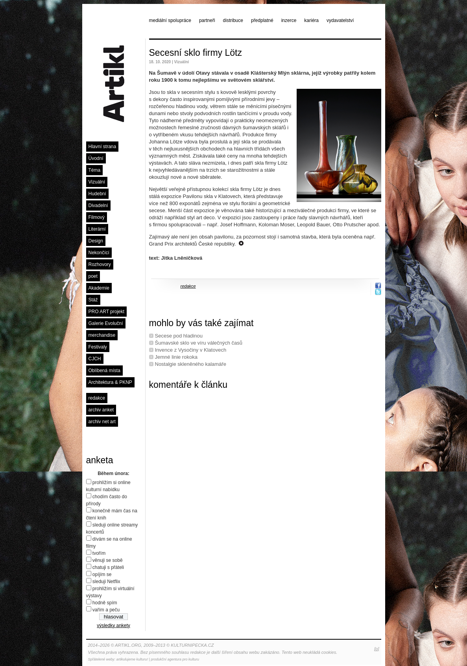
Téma (95, 170)
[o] (376, 648)
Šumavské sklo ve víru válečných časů (199, 343)
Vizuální (97, 182)
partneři (207, 20)
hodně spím (104, 602)
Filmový (97, 217)
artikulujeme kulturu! (132, 659)
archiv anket (101, 410)
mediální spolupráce (170, 20)
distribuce (233, 20)
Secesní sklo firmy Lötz (195, 53)
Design (96, 241)
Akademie (99, 288)
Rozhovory (100, 264)
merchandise (102, 335)
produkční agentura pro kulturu (175, 659)
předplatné (262, 20)
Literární (97, 229)
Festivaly (98, 347)
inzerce (289, 20)
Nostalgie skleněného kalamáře (190, 364)
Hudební (97, 193)
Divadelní (98, 205)
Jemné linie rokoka (176, 357)
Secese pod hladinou (179, 336)
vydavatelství (340, 20)
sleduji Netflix (106, 581)
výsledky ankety (113, 625)
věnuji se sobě (107, 560)
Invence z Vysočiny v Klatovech (191, 350)
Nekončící (99, 252)
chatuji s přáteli (108, 567)
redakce (97, 398)
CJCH (95, 358)
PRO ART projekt (107, 311)
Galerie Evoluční (106, 323)
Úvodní (96, 158)
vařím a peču (106, 610)
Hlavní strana (102, 146)
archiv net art (102, 421)
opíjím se (102, 574)
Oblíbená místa (104, 370)
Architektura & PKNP (110, 382)
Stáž (93, 300)
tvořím (98, 553)
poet (93, 276)
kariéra (311, 20)
